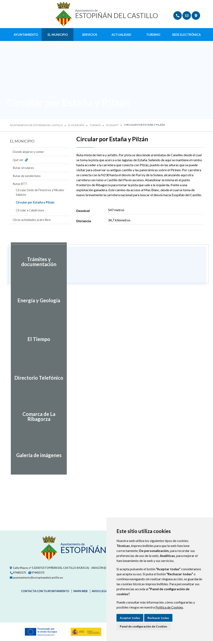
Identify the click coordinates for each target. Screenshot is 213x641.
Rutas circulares (23, 168)
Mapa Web (80, 591)
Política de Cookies (169, 607)
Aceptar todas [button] (130, 618)
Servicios (89, 34)
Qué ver (21, 160)
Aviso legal (100, 591)
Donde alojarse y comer (28, 152)
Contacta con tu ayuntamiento (45, 591)
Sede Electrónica (186, 34)
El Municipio (58, 34)
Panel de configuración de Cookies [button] (143, 626)
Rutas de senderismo (27, 176)
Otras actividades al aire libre (32, 220)
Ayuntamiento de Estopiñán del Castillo (36, 125)
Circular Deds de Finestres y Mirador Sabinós (40, 192)
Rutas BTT (112, 125)
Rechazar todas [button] (158, 618)
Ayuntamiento (26, 34)
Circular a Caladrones (30, 210)
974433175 (18, 572)
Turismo (153, 34)
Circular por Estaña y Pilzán (35, 202)
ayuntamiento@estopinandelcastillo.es (36, 577)
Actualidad (121, 34)
